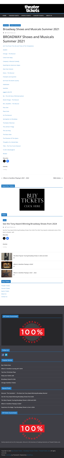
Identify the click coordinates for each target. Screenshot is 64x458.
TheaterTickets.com (10, 32)
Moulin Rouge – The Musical (11, 100)
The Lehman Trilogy (8, 127)
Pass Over (5, 107)
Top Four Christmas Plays (8, 372)
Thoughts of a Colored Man (10, 142)
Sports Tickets (26, 15)
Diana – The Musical (8, 73)
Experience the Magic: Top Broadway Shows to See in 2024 (18, 407)
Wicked (5, 153)
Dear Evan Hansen (8, 69)
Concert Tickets (38, 15)
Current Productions (15, 25)
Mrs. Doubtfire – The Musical (11, 103)
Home (4, 15)
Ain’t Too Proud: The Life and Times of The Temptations (18, 46)
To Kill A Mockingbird (9, 150)
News (4, 220)
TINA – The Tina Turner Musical (12, 146)
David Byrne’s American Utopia (11, 65)
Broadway (6, 25)
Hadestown (6, 84)
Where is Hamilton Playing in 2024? (23, 264)
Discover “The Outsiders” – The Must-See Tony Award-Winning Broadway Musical (24, 393)
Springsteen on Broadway (10, 119)
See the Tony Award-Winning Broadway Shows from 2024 (30, 223)
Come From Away (8, 57)
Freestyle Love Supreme (9, 77)
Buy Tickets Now (6, 365)
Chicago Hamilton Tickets (8, 382)
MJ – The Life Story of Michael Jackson (13, 96)
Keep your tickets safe (7, 375)
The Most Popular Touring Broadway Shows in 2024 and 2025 (30, 256)
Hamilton (5, 88)
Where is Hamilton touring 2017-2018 (12, 368)
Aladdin (5, 50)
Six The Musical (7, 115)
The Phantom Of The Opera (10, 138)
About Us (49, 15)
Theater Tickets (14, 15)
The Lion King (7, 130)
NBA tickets (58, 178)
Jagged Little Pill (7, 92)
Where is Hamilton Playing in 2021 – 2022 (15, 178)
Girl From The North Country (11, 80)
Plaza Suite (6, 111)
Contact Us (4, 296)
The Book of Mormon (9, 123)
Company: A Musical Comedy (11, 61)
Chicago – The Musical (9, 54)
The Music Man (7, 134)
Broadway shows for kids (8, 379)
